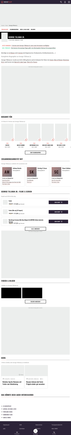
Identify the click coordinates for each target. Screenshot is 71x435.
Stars (6, 25)
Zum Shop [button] (58, 202)
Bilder (33, 29)
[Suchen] (61, 2)
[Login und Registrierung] (65, 2)
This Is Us (30, 62)
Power (35, 62)
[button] (17, 433)
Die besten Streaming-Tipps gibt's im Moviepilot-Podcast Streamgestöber (33, 48)
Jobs (4, 428)
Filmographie (14, 29)
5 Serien (20, 53)
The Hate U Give (61, 145)
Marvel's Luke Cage (20, 62)
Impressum (6, 425)
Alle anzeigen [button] (35, 229)
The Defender (30, 180)
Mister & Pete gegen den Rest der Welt (11, 182)
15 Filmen (12, 53)
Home (2, 25)
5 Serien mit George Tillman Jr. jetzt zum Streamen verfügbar (30, 45)
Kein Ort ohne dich (47, 145)
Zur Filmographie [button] (35, 152)
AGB (20, 425)
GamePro (38, 428)
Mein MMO (55, 428)
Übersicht (5, 29)
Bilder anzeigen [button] (35, 301)
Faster (51, 60)
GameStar (22, 428)
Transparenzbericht (57, 425)
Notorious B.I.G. (34, 145)
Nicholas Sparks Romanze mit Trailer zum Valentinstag (12, 383)
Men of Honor (58, 60)
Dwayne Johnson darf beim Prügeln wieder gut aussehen (35, 383)
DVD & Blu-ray (24, 29)
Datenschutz (39, 425)
